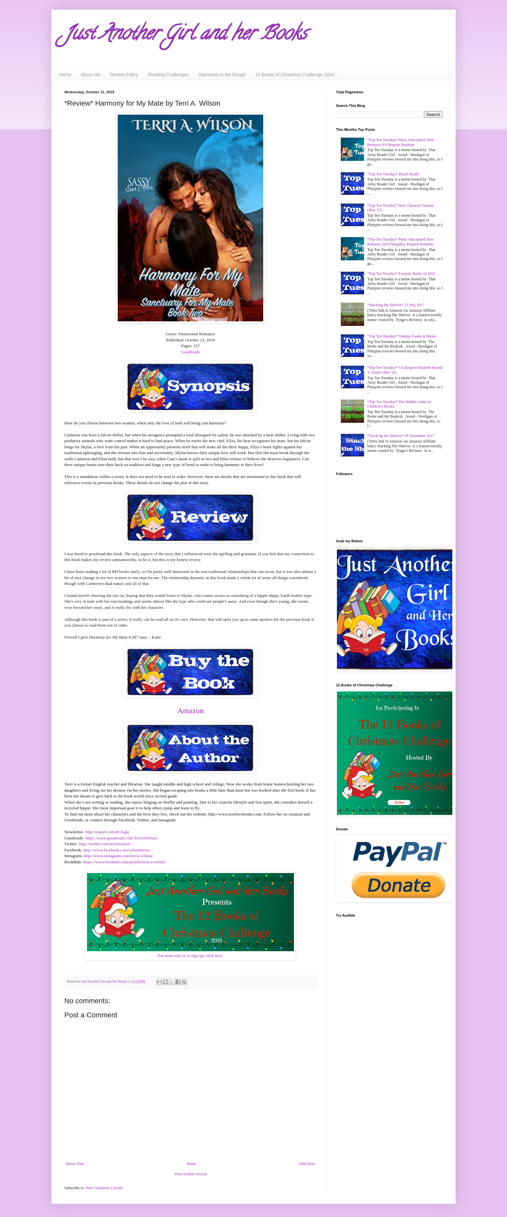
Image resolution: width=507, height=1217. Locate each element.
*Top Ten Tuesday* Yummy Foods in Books (401, 336)
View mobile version (190, 1174)
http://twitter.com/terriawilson (104, 843)
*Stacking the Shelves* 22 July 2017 (396, 305)
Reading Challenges (168, 74)
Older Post (306, 1163)
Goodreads (190, 351)
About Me (90, 74)
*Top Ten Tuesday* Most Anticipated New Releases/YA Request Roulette (400, 142)
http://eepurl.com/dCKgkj (107, 831)
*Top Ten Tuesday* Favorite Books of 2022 (401, 273)
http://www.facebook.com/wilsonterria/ (116, 850)
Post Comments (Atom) (104, 1188)
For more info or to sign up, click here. (190, 955)
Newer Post (75, 1163)
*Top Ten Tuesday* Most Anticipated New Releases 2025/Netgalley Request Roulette (400, 241)
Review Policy (124, 74)
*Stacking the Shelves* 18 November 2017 (401, 435)
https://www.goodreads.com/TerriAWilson (121, 838)
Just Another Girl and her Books (185, 35)
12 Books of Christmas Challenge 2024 (294, 74)
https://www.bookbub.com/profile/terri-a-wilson (124, 861)
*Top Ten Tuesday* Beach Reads (393, 174)
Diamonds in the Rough (222, 74)
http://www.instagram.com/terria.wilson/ (118, 855)
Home (65, 74)
